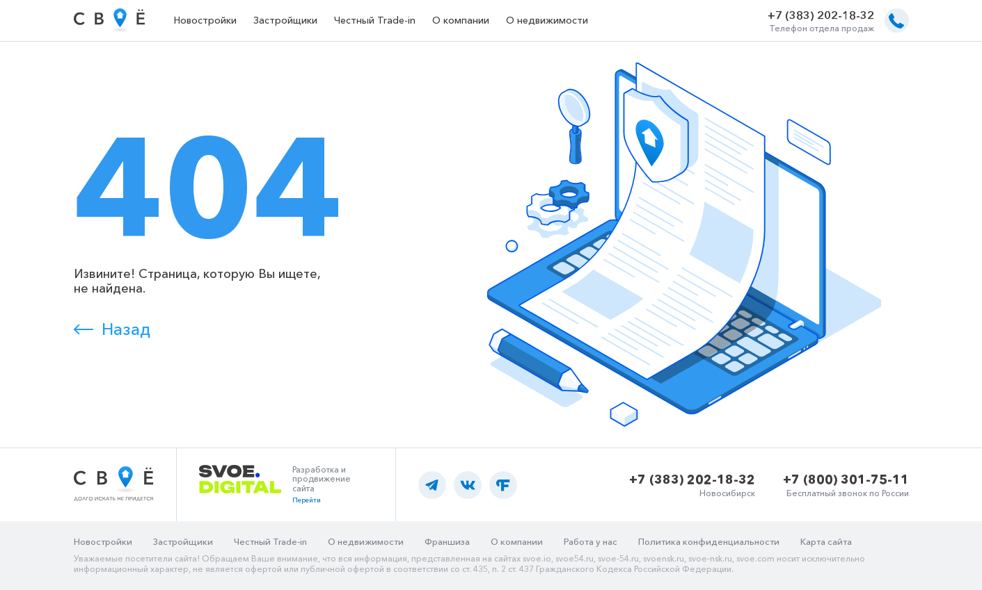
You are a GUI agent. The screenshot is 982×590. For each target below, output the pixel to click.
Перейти (306, 500)
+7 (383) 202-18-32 (821, 15)
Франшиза (447, 541)
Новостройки (205, 20)
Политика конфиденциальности (708, 541)
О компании (460, 20)
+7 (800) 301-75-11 (846, 479)
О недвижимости (547, 20)
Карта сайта (826, 541)
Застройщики (285, 20)
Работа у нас (590, 541)
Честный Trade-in (374, 20)
